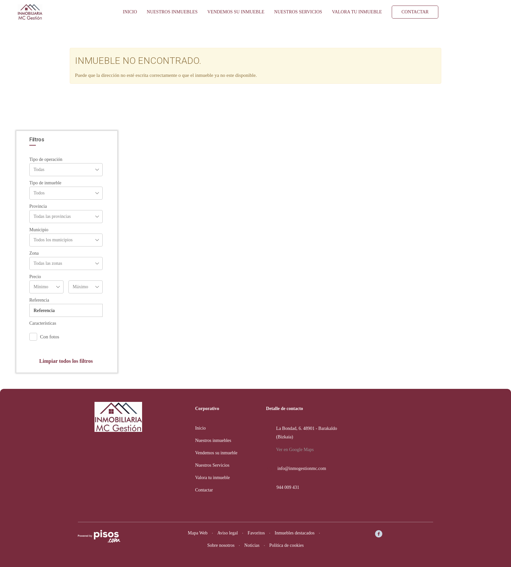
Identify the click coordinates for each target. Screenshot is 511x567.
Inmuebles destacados (294, 533)
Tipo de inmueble (45, 182)
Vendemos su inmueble (235, 11)
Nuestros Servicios (298, 11)
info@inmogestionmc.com (301, 468)
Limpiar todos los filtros (66, 361)
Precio (35, 276)
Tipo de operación (45, 159)
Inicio (130, 11)
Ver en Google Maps (295, 449)
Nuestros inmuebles (172, 11)
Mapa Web (197, 533)
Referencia (39, 300)
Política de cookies (286, 545)
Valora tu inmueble (357, 11)
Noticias (252, 545)
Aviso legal (227, 533)
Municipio (38, 229)
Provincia (38, 206)
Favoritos (256, 533)
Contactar (415, 11)
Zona (34, 253)
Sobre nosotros (221, 545)
